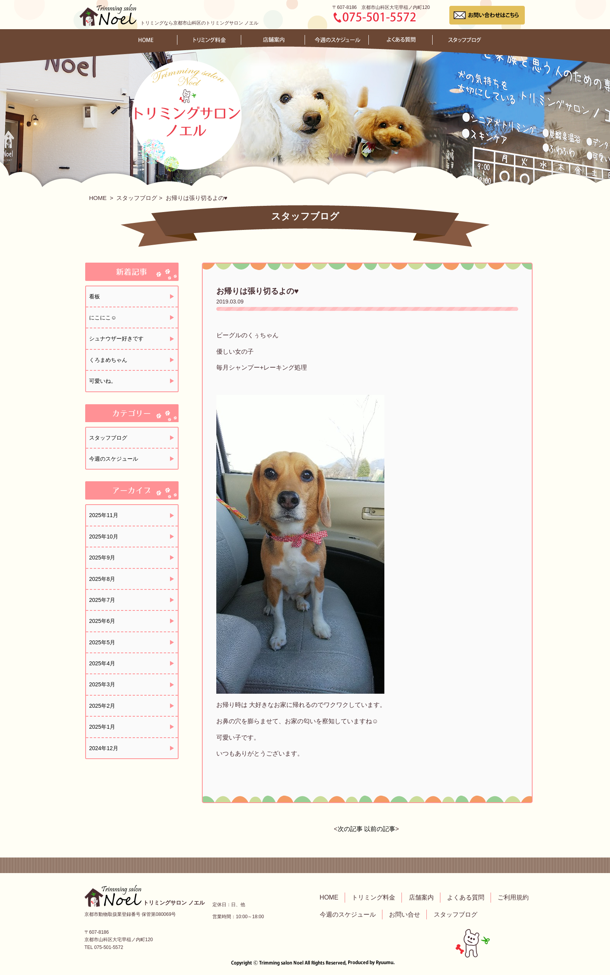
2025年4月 (102, 663)
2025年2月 (102, 706)
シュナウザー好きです (116, 338)
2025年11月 (103, 515)
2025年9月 (102, 557)
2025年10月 (103, 536)
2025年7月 (102, 600)
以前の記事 (379, 829)
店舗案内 (421, 897)
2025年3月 (102, 684)
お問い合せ (404, 914)
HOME (98, 198)
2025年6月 (102, 621)
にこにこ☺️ (102, 317)
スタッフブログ (136, 198)
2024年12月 (103, 748)
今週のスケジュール (113, 459)
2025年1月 (102, 727)
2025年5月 (102, 642)
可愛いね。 (102, 381)
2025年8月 (102, 579)
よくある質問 (465, 897)
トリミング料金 (373, 897)
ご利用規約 (513, 897)
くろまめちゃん (108, 360)
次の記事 (350, 829)
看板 (94, 296)
